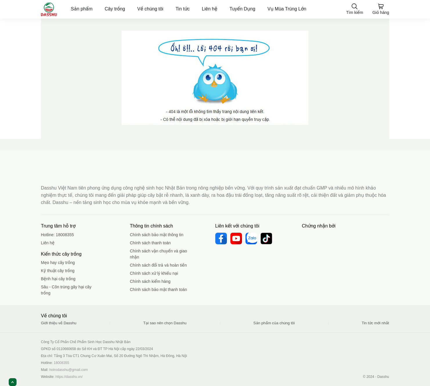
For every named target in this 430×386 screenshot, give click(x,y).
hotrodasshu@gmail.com (68, 370)
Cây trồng (115, 8)
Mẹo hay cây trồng (58, 262)
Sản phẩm (82, 8)
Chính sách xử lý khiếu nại (154, 273)
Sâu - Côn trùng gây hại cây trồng (66, 290)
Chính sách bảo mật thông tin (156, 234)
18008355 (65, 234)
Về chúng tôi (150, 8)
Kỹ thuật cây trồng (58, 270)
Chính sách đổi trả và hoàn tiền (158, 265)
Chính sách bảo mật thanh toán (158, 289)
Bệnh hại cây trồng (58, 278)
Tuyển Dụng (242, 8)
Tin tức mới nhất (375, 323)
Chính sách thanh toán (150, 243)
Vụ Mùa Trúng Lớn (287, 8)
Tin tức (183, 8)
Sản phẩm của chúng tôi (274, 323)
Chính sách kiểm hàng (150, 281)
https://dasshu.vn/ (69, 377)
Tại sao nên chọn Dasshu (165, 323)
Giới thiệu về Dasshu (58, 323)
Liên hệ (209, 8)
